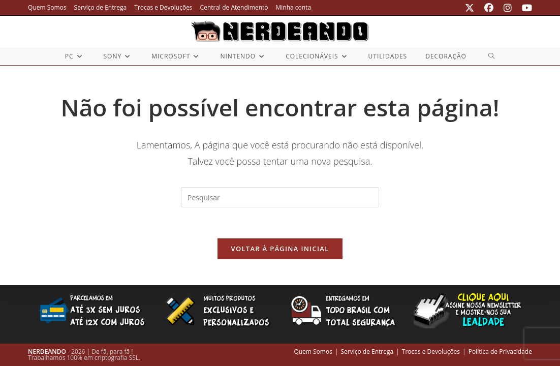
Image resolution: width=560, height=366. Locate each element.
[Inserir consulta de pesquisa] (280, 197)
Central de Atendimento (234, 7)
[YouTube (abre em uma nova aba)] (524, 8)
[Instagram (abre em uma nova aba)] (508, 8)
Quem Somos (47, 7)
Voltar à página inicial (280, 248)
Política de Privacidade (500, 351)
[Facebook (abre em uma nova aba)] (489, 8)
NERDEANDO (47, 351)
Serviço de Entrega (100, 7)
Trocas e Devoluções (163, 7)
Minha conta (293, 7)
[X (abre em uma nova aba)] (469, 8)
